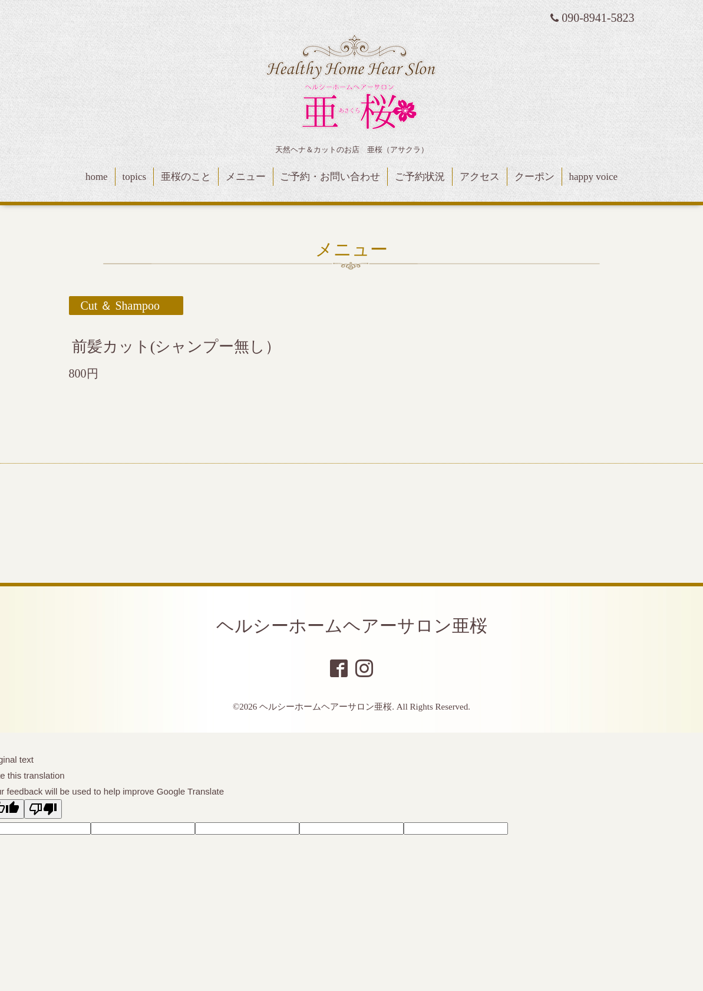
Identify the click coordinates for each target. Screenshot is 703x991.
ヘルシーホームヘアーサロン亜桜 (351, 625)
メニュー (246, 176)
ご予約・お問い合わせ (330, 176)
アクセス (480, 176)
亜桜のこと (186, 176)
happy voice (593, 176)
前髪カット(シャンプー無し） (176, 346)
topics (134, 176)
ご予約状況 (420, 176)
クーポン (534, 176)
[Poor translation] (43, 809)
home (96, 176)
